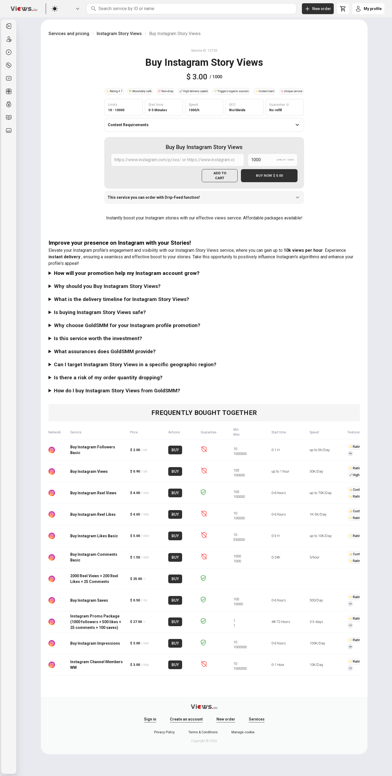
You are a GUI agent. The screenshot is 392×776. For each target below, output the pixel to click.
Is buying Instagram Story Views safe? (100, 312)
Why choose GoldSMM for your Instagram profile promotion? (127, 325)
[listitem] (8, 26)
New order (225, 719)
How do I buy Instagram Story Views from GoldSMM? (117, 390)
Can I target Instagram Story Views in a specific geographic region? (135, 364)
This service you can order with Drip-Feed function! (204, 197)
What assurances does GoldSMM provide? (105, 351)
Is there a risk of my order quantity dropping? (108, 377)
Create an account (186, 719)
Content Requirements (204, 125)
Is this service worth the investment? (98, 338)
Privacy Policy (164, 732)
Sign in (150, 719)
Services (257, 719)
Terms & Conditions (203, 732)
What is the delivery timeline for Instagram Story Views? (121, 299)
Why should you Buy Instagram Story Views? (107, 286)
